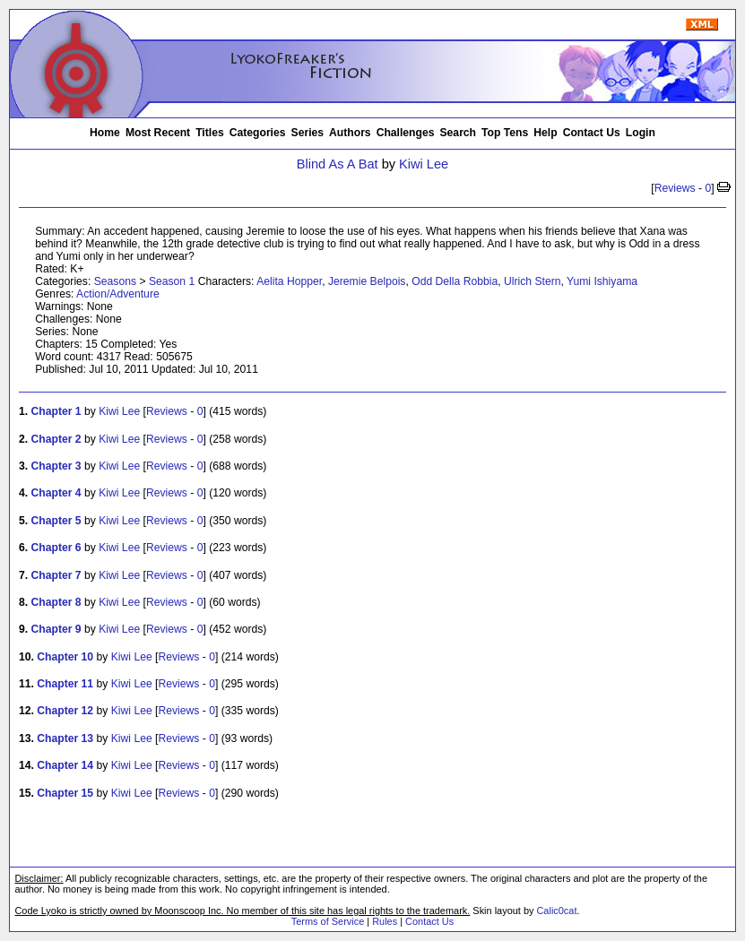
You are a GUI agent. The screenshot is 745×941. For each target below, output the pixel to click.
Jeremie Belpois (366, 281)
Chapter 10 (65, 657)
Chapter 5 (56, 520)
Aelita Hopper (289, 281)
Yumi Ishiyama (602, 281)
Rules (384, 921)
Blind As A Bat (337, 164)
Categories (258, 132)
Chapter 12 (65, 710)
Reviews (675, 188)
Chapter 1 (56, 411)
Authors (350, 132)
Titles (209, 132)
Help (545, 132)
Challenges (406, 132)
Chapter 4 (56, 493)
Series (308, 132)
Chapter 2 (56, 439)
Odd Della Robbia (454, 281)
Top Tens (504, 132)
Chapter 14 (65, 765)
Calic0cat (556, 910)
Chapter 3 (56, 466)
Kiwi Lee (423, 164)
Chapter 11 (65, 684)
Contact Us (591, 132)
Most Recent (158, 132)
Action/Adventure (118, 294)
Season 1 (172, 281)
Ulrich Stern (532, 281)
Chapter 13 (65, 738)
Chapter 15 (65, 793)
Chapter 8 (56, 602)
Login (640, 132)
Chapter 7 (56, 575)
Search (458, 132)
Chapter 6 (56, 547)
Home (105, 132)
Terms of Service (327, 921)
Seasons (115, 281)
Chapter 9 (56, 629)
